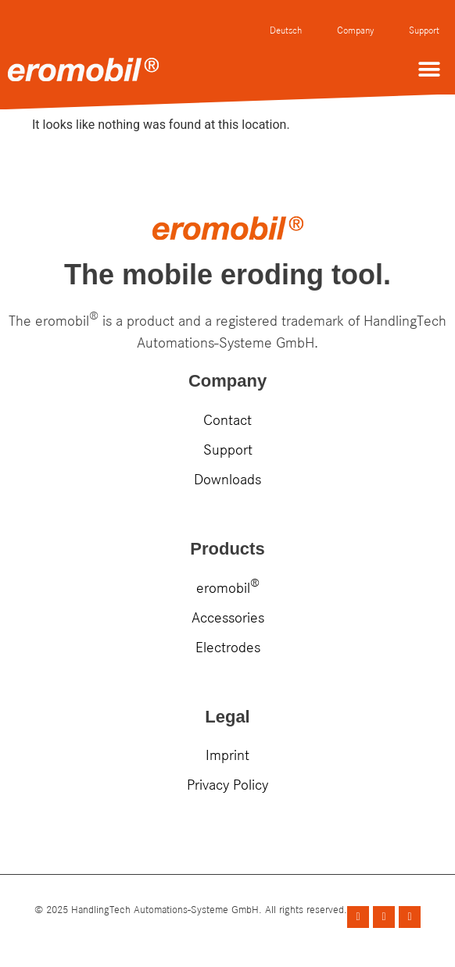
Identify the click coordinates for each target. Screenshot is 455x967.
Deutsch (286, 30)
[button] (429, 69)
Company (355, 30)
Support (424, 30)
